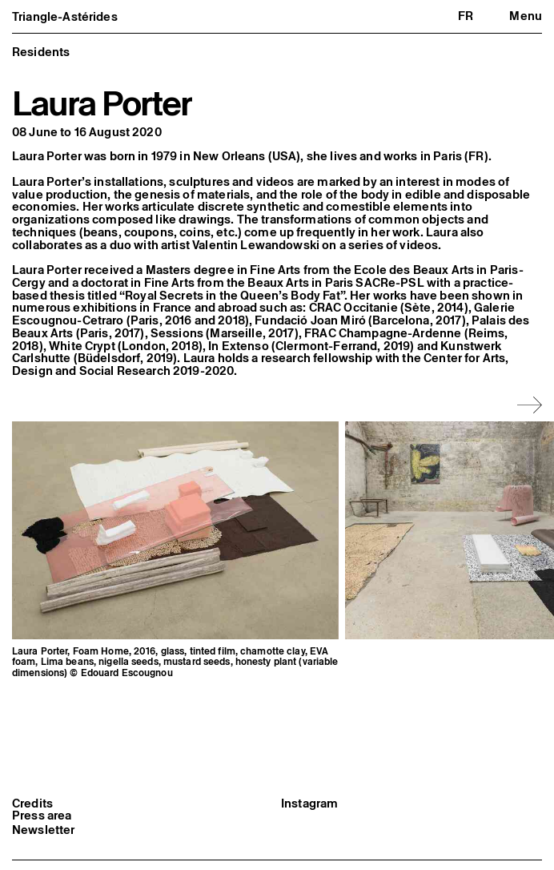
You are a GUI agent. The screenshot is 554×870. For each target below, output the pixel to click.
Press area (42, 837)
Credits (32, 825)
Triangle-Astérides (65, 16)
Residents (41, 51)
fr (465, 15)
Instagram (309, 825)
